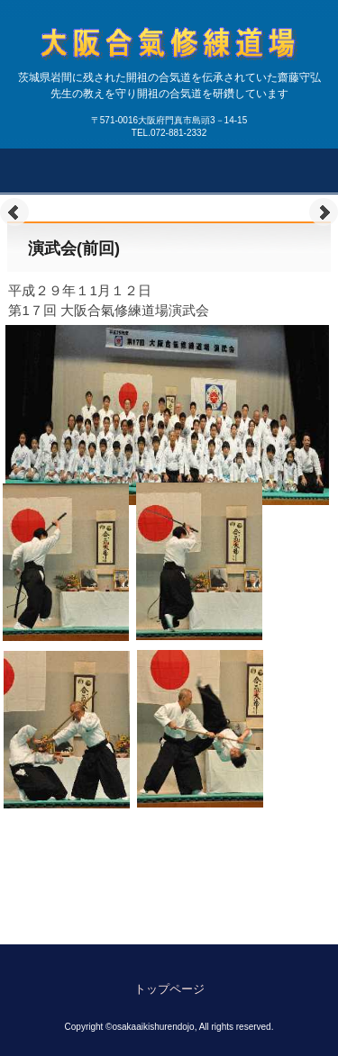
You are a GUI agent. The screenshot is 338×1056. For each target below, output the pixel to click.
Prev (14, 212)
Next (323, 212)
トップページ (169, 989)
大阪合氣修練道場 (169, 77)
